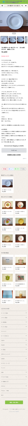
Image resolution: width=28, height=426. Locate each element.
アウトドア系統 (4, 377)
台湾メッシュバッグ (5, 354)
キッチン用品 (4, 326)
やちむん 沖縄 (5, 390)
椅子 (2, 395)
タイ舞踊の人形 (5, 381)
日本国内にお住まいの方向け (14, 155)
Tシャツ (3, 368)
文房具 (2, 358)
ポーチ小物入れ (5, 336)
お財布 (2, 340)
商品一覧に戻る (14, 402)
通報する (25, 158)
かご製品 (3, 349)
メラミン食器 (4, 317)
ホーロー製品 (4, 313)
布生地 (2, 345)
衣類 (2, 372)
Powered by (14, 411)
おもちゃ (3, 386)
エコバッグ (3, 331)
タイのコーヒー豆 (5, 363)
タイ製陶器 (3, 322)
